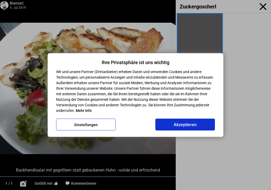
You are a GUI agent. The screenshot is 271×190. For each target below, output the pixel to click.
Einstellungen (86, 124)
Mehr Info (84, 110)
